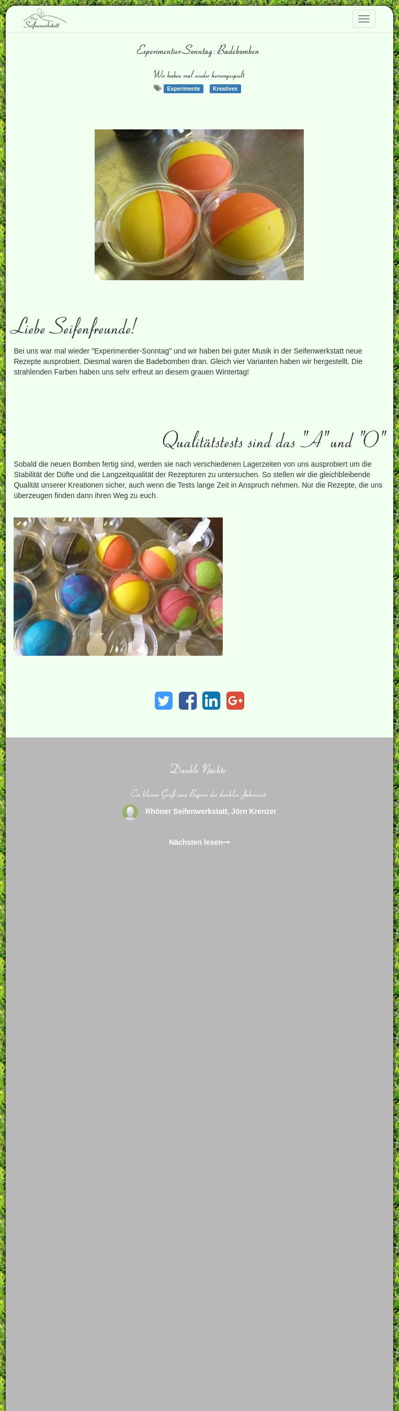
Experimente (183, 88)
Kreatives (225, 88)
